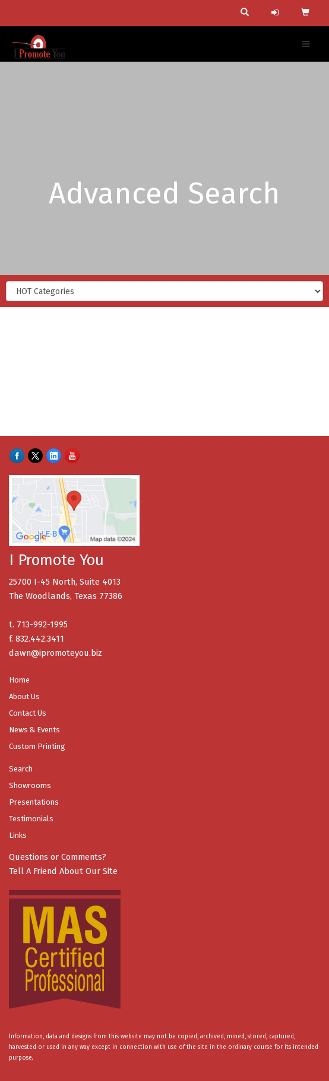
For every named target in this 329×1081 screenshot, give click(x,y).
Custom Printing (37, 746)
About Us (24, 696)
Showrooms (30, 785)
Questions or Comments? (57, 857)
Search (21, 768)
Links (18, 835)
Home (19, 679)
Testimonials (31, 818)
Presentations (34, 802)
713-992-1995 (42, 624)
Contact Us (27, 713)
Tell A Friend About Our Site (63, 871)
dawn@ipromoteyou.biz (55, 653)
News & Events (34, 729)
